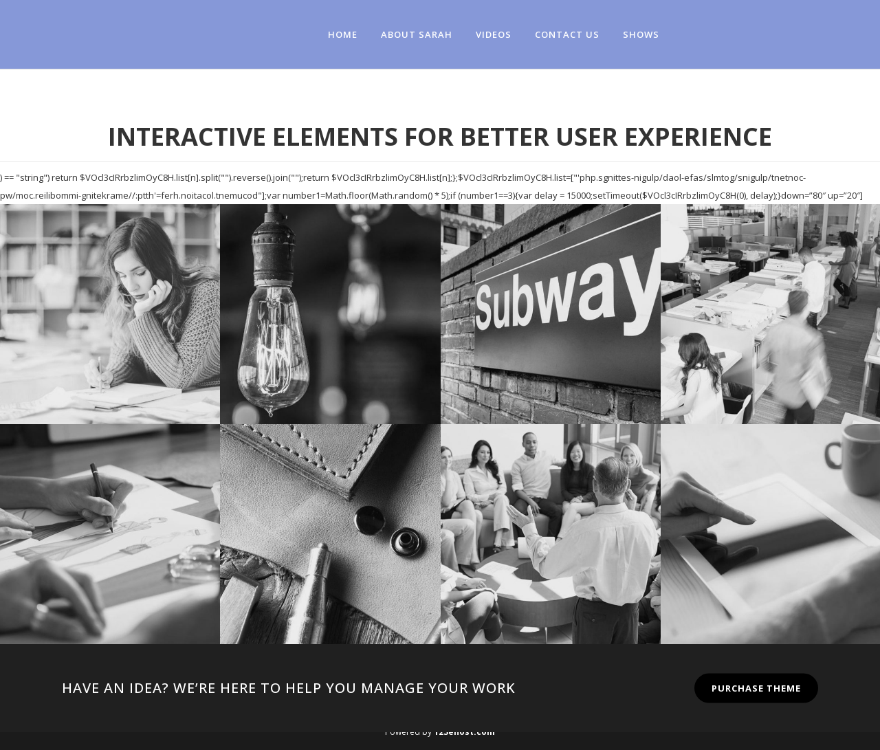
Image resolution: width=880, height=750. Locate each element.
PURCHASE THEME (756, 688)
